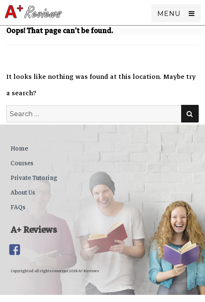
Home (19, 148)
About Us (22, 192)
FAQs (18, 207)
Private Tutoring (33, 178)
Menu (168, 14)
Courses (21, 163)
